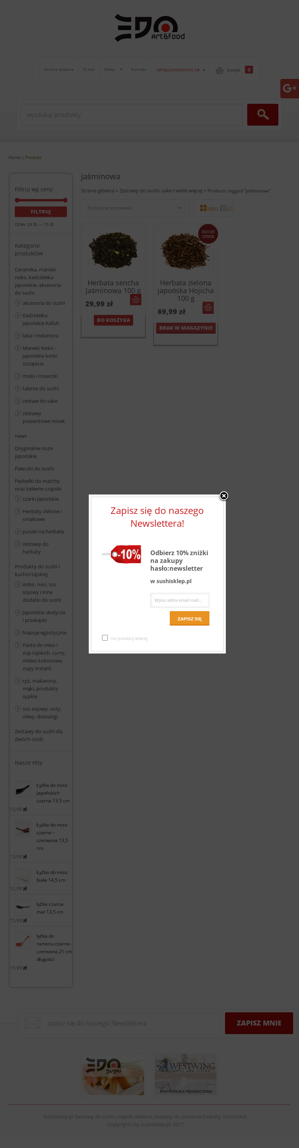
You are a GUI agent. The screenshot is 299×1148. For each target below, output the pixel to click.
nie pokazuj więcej (125, 638)
